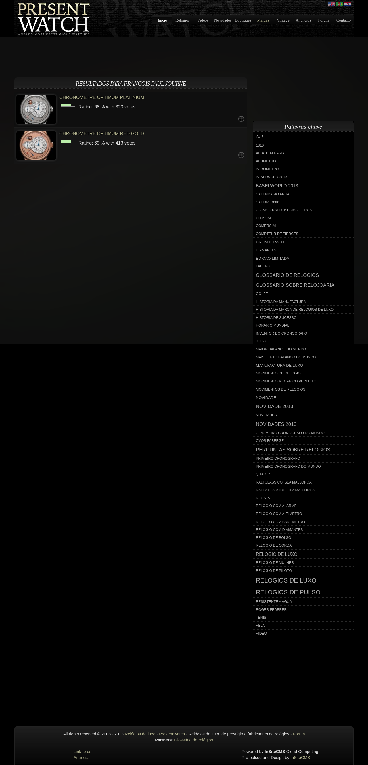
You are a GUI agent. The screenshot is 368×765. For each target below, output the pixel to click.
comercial (266, 226)
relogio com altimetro (279, 514)
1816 (260, 145)
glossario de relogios (287, 275)
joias (261, 341)
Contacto (343, 20)
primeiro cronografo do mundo (288, 467)
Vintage (283, 20)
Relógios (182, 20)
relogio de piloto (274, 571)
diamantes (266, 250)
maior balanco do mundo (281, 349)
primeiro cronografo (278, 459)
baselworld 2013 (277, 185)
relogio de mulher (275, 563)
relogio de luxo (276, 554)
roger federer (271, 610)
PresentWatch (172, 734)
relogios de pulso (288, 592)
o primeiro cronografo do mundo (290, 433)
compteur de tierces (277, 234)
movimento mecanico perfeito (286, 381)
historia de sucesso (276, 318)
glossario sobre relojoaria (295, 285)
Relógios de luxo (140, 734)
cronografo (270, 242)
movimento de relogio (278, 373)
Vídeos (202, 20)
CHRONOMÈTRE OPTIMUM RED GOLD (101, 133)
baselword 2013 (271, 177)
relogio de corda (274, 545)
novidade (266, 397)
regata (263, 498)
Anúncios (303, 20)
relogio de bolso (273, 538)
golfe (262, 294)
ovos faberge (270, 441)
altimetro (266, 161)
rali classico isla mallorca (284, 482)
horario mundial (272, 325)
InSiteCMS (300, 757)
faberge (264, 266)
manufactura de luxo (279, 365)
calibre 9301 (268, 202)
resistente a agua (274, 602)
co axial (264, 218)
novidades (266, 415)
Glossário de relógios (193, 740)
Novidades (222, 20)
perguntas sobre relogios (293, 450)
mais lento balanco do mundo (286, 357)
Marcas (263, 20)
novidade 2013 (274, 406)
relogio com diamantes (279, 530)
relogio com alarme (276, 506)
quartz (263, 474)
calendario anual (274, 194)
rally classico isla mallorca (285, 490)
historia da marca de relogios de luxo (295, 310)
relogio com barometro (280, 522)
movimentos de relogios (280, 389)
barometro (267, 169)
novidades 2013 (276, 424)
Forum (323, 20)
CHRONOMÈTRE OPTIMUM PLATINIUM (101, 97)
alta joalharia (270, 153)
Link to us (82, 751)
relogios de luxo (286, 580)
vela (260, 626)
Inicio (162, 20)
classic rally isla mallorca (284, 210)
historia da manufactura (281, 302)
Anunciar (82, 757)
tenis (261, 618)
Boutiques (243, 20)
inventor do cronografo (281, 333)
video (261, 634)
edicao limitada (272, 258)
